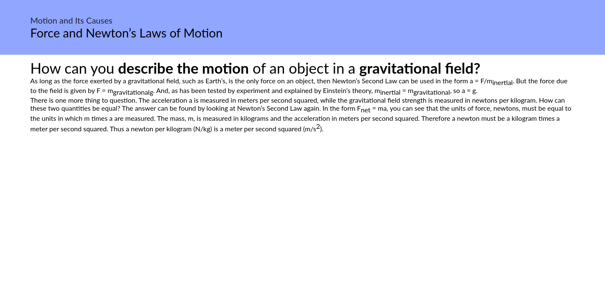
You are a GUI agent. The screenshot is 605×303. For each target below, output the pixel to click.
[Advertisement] (302, 212)
